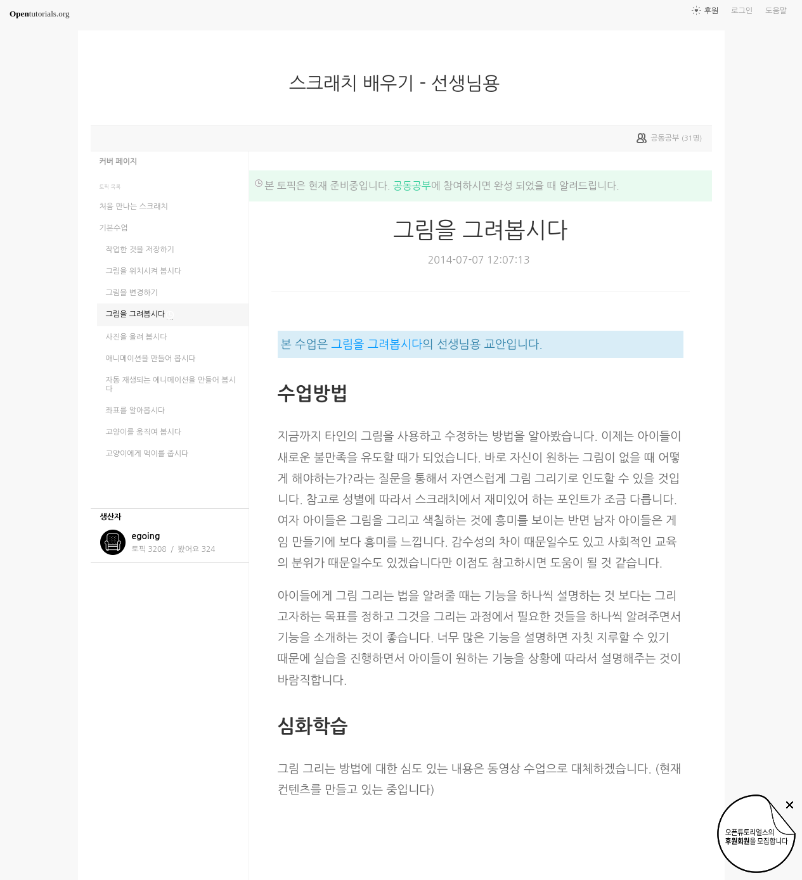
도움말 (776, 11)
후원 (711, 11)
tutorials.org (40, 13)
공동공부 (412, 186)
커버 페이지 (119, 161)
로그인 (742, 11)
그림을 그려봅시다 (376, 344)
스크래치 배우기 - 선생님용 (399, 83)
